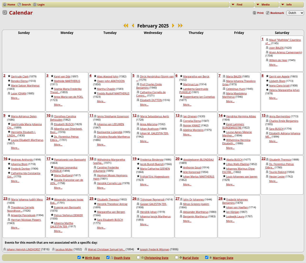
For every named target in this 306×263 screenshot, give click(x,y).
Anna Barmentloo (279, 116)
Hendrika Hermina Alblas (241, 116)
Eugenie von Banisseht (67, 207)
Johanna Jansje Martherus (155, 216)
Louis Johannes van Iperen (241, 176)
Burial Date (187, 258)
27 (177, 198)
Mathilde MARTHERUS (67, 81)
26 (134, 198)
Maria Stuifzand (63, 175)
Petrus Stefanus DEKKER (68, 215)
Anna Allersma (148, 124)
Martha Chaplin (106, 89)
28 (221, 198)
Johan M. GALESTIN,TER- (154, 133)
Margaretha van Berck (196, 76)
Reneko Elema (19, 81)
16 (5, 158)
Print (260, 13)
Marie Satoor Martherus (25, 85)
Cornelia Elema (192, 121)
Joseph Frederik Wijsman (154, 249)
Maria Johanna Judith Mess (27, 199)
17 (48, 158)
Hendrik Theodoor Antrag (112, 204)
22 (264, 158)
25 (91, 198)
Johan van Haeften (237, 207)
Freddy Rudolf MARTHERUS (113, 93)
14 (221, 115)
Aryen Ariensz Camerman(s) (285, 52)
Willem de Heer (278, 60)
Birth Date (88, 258)
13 (177, 115)
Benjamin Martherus (195, 216)
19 (134, 158)
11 (91, 115)
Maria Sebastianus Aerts (154, 116)
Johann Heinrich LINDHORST (23, 249)
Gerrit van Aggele (279, 76)
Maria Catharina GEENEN (155, 168)
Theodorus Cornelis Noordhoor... (20, 209)
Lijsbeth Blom (277, 81)
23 (5, 198)
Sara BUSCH (276, 128)
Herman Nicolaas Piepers (26, 219)
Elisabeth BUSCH (64, 124)
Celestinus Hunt (235, 89)
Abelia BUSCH (234, 159)
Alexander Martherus (195, 212)
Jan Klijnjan (232, 212)
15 (264, 115)
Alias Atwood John (107, 76)
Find (239, 4)
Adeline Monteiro (193, 130)
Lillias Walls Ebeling (237, 164)
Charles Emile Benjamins (283, 121)
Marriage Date (219, 258)
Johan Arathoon (149, 128)
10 (48, 115)
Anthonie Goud (192, 167)
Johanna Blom (19, 164)
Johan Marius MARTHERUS (198, 176)
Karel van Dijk (62, 76)
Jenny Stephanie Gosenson (113, 116)
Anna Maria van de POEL (68, 96)
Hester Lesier (277, 176)
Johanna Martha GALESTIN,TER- (61, 224)
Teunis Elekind (277, 172)
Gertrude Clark (19, 76)
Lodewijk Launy (235, 216)
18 (91, 158)
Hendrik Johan (148, 212)
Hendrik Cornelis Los (109, 183)
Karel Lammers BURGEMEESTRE (233, 126)
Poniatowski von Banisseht (70, 159)
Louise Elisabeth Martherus (27, 140)
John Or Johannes (193, 199)
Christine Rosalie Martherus (113, 136)
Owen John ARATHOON (111, 81)
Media (266, 4)
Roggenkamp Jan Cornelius (199, 96)
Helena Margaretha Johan (284, 90)
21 (221, 158)
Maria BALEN (233, 76)
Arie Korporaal (191, 172)
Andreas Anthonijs (22, 159)
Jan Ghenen (190, 116)
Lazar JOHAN (18, 93)
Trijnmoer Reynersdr (152, 199)
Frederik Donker (20, 168)
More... (273, 64)
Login (41, 4)
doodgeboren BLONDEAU (198, 159)
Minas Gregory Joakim (196, 204)
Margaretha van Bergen (111, 212)
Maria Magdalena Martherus (234, 95)
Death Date (118, 258)
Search (26, 4)
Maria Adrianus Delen (24, 116)
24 (48, 198)
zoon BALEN (276, 47)
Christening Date (153, 258)
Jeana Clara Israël (279, 85)
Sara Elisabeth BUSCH (110, 219)
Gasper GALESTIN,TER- (153, 204)
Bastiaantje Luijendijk (109, 132)
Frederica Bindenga (151, 159)
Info (289, 4)
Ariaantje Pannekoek (23, 215)
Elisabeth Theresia (280, 159)
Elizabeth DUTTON (151, 100)
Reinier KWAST (191, 125)
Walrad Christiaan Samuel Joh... (106, 249)
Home (11, 4)
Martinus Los (190, 84)
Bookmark (277, 13)
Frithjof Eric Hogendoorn (154, 176)
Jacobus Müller (64, 249)
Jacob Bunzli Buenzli (152, 164)
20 (177, 158)
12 (134, 115)
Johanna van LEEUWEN (110, 124)
